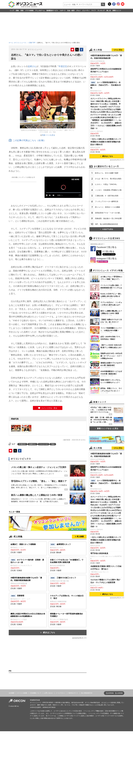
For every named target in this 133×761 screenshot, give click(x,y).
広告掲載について (35, 723)
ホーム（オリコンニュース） (18, 42)
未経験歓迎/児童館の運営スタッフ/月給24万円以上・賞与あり (106, 674)
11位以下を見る (106, 259)
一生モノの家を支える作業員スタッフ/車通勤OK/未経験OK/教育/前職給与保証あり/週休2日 (105, 171)
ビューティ (85, 10)
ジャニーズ (43, 444)
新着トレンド (117, 10)
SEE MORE (78, 179)
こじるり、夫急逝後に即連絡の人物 (108, 219)
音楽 (22, 10)
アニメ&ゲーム (40, 10)
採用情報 (111, 723)
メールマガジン (60, 723)
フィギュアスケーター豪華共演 (106, 231)
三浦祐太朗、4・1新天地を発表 (106, 225)
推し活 (108, 10)
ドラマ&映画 (29, 10)
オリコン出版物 (22, 723)
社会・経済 (70, 10)
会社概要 (11, 723)
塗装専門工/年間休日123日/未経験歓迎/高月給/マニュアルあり (105, 99)
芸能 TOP (32, 42)
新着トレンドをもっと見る (106, 505)
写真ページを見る (48, 135)
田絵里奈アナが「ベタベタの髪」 (108, 242)
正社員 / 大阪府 (27, 548)
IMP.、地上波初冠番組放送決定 (106, 254)
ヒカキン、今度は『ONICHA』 (106, 214)
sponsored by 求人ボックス (79, 638)
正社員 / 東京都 (67, 600)
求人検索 (80, 536)
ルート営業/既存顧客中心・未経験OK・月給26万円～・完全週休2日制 (105, 114)
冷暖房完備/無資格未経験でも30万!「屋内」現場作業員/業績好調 (106, 86)
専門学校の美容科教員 (99, 660)
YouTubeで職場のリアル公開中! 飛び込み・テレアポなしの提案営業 (105, 688)
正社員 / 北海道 (27, 564)
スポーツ (62, 10)
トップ (12, 10)
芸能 (17, 10)
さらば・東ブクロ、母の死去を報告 (108, 208)
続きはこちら (49, 632)
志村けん (32, 66)
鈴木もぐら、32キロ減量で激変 (106, 202)
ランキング (101, 10)
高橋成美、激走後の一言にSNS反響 (108, 248)
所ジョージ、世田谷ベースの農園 (107, 237)
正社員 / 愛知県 (67, 548)
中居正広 (63, 66)
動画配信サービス (52, 10)
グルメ (78, 10)
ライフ (93, 10)
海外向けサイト (73, 723)
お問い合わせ (48, 723)
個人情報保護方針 (86, 723)
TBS (52, 444)
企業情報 (120, 723)
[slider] (66, 192)
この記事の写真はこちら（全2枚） (27, 140)
